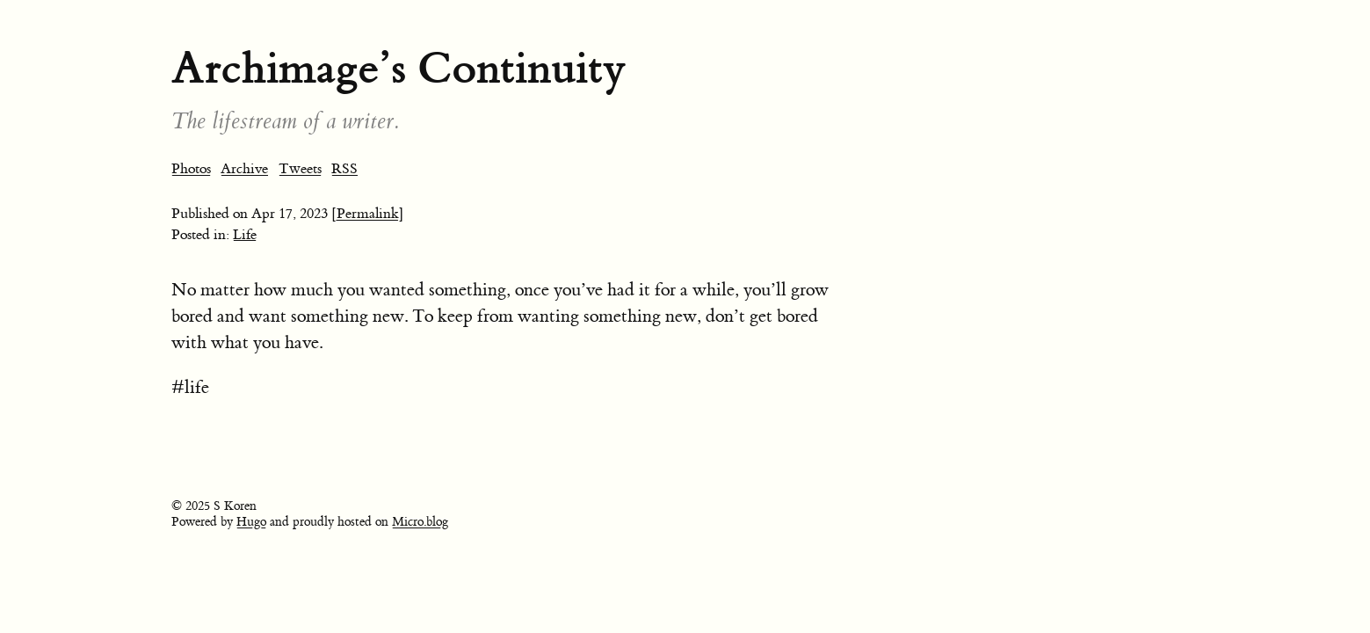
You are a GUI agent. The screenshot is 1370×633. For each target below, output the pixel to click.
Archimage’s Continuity (398, 68)
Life (245, 235)
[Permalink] (367, 213)
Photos (191, 169)
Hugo (251, 522)
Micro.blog (420, 522)
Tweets (300, 169)
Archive (244, 169)
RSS (344, 169)
